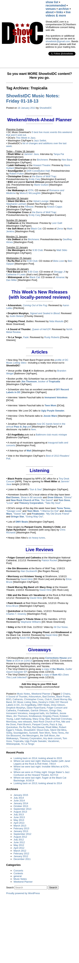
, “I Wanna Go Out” (43, 511)
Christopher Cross (33, 699)
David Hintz (26, 579)
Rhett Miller (52, 727)
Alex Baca (66, 159)
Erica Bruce (12, 605)
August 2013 (20, 811)
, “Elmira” (59, 497)
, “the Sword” (32, 500)
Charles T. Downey (16, 613)
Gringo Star (55, 710)
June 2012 (19, 842)
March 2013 (19, 825)
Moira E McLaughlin (30, 193)
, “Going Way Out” (27, 516)
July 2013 (18, 814)
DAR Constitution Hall (38, 170)
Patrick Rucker (49, 560)
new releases (25, 721)
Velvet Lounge (40, 201)
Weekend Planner (40, 693)
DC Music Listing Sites (25, 702)
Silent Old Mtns (58, 730)
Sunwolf (33, 732)
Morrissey (11, 721)
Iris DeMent (52, 713)
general (17, 876)
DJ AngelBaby (28, 704)
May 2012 (18, 845)
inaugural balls (36, 713)
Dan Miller (11, 280)
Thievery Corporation (31, 738)
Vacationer (53, 741)
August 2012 (20, 836)
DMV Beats (43, 704)
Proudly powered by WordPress (23, 893)
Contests (18, 873)
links (59, 12)
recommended (56, 5)
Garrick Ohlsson (39, 710)
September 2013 (22, 809)
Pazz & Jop (56, 724)
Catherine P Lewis (15, 274)
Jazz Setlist (40, 140)
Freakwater (23, 710)
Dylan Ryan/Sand (36, 707)
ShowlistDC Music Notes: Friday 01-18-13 (32, 98)
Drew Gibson (58, 704)
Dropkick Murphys (15, 707)
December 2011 (22, 859)
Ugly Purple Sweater (36, 741)
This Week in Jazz (25, 137)
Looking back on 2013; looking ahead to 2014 (37, 783)
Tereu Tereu (57, 732)
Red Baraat (38, 727)
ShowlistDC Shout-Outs (36, 730)
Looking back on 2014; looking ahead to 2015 (37, 758)
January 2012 (20, 856)
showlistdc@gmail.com (58, 41)
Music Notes (23, 693)
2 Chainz (65, 693)
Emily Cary (34, 179)
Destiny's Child (46, 702)
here (33, 429)
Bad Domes (48, 696)
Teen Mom (44, 732)
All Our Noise (61, 627)
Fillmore (29, 206)
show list (52, 2)
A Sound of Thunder (16, 696)
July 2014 (18, 797)
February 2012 (21, 853)
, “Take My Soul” (40, 503)
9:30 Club (37, 250)
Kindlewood (35, 716)
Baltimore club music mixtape (51, 434)
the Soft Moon (47, 735)
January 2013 (20, 831)
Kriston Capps (54, 206)
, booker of (40, 381)
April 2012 (18, 848)
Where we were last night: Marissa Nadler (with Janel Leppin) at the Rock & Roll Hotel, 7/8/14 (41, 762)
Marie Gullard (41, 184)
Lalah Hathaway (22, 718)
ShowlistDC (45, 107)
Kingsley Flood (50, 716)
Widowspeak (13, 743)
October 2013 (20, 806)
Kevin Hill (25, 637)
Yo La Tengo (27, 743)
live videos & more (58, 14)
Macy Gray (38, 718)
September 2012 (22, 834)
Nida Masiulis (56, 321)
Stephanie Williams (30, 621)
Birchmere (42, 159)
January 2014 (20, 803)
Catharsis (18, 699)
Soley (9, 732)
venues (51, 8)
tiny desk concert (52, 738)
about (50, 12)
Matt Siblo (61, 250)
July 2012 (18, 839)
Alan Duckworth (28, 571)
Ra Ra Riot (25, 727)
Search (10, 887)
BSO (8, 699)
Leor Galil (57, 223)
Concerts (18, 870)
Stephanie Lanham (16, 203)
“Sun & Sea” (35, 489)
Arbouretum (35, 696)
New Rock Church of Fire (46, 721)
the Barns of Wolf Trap (44, 176)
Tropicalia (18, 741)
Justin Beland (16, 316)
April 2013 (18, 822)
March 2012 (19, 850)
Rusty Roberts (51, 337)
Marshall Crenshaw (61, 718)
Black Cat (36, 228)
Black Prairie (63, 696)
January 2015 (20, 795)
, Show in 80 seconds (24, 497)
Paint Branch (24, 724)
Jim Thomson (20, 716)
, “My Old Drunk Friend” (50, 513)
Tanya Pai (58, 154)
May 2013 (18, 820)
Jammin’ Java (31, 154)
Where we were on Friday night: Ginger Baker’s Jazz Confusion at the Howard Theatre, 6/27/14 (41, 773)
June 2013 (19, 817)
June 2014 (19, 800)
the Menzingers (30, 735)
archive (64, 8)
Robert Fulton (16, 173)
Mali (47, 718)
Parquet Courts (40, 724)
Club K (48, 699)
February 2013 (21, 828)
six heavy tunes (36, 537)
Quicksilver (12, 727)
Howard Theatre (41, 165)
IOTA (30, 190)
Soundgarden (20, 732)
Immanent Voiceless (17, 713)
